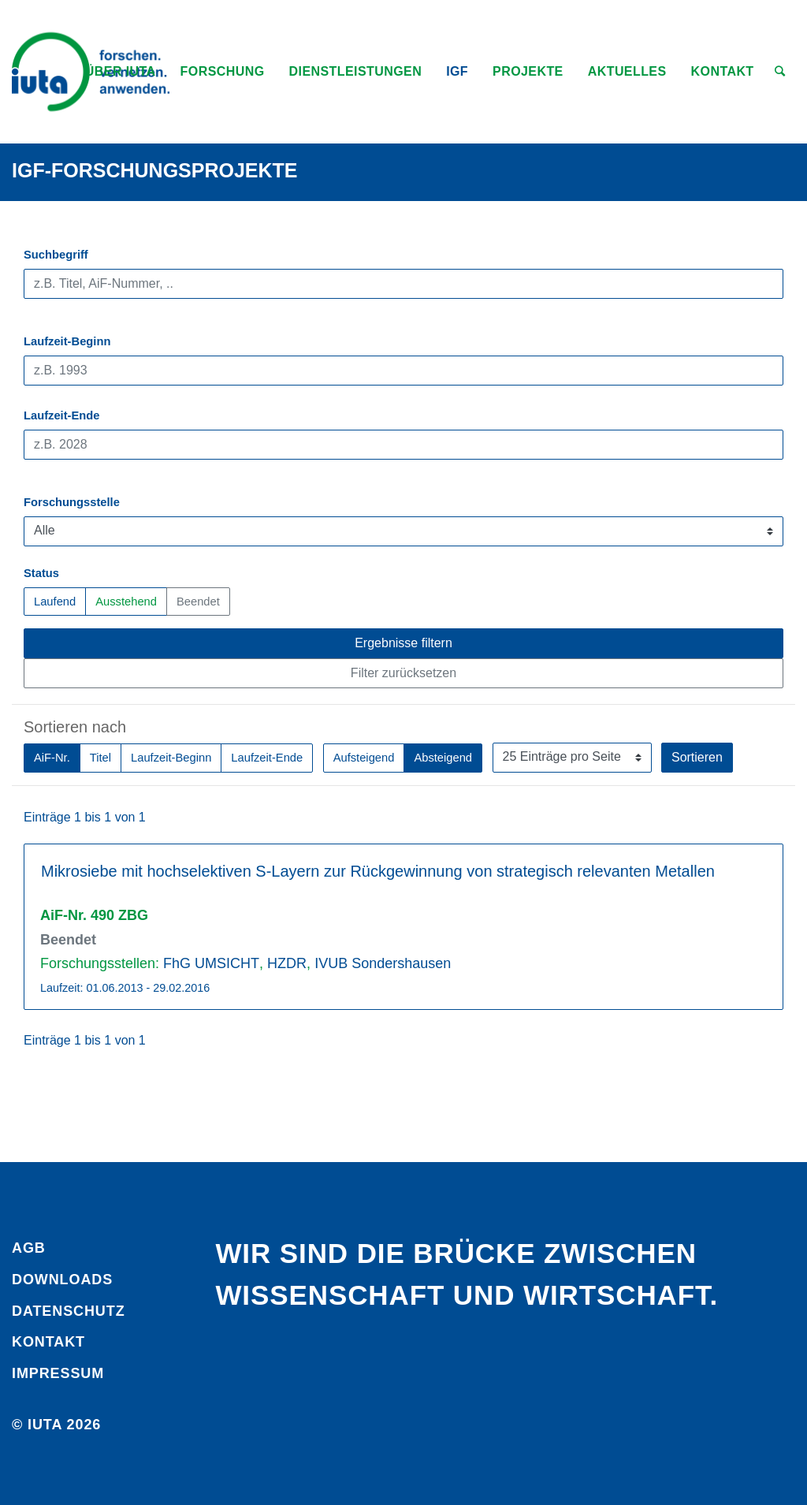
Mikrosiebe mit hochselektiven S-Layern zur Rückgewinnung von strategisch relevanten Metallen (378, 871)
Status (41, 573)
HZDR (287, 963)
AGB (29, 1248)
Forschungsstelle (72, 502)
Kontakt (48, 1342)
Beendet (198, 600)
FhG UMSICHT (211, 963)
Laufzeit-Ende (62, 415)
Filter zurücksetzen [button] (403, 673)
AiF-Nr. (52, 756)
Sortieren (697, 757)
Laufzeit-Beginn (67, 341)
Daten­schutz (68, 1311)
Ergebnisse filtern (403, 643)
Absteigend (443, 756)
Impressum (58, 1373)
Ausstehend (126, 600)
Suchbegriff (56, 254)
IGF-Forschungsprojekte (155, 170)
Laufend (55, 600)
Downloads (62, 1279)
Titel (100, 756)
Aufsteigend (364, 756)
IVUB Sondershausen (382, 963)
